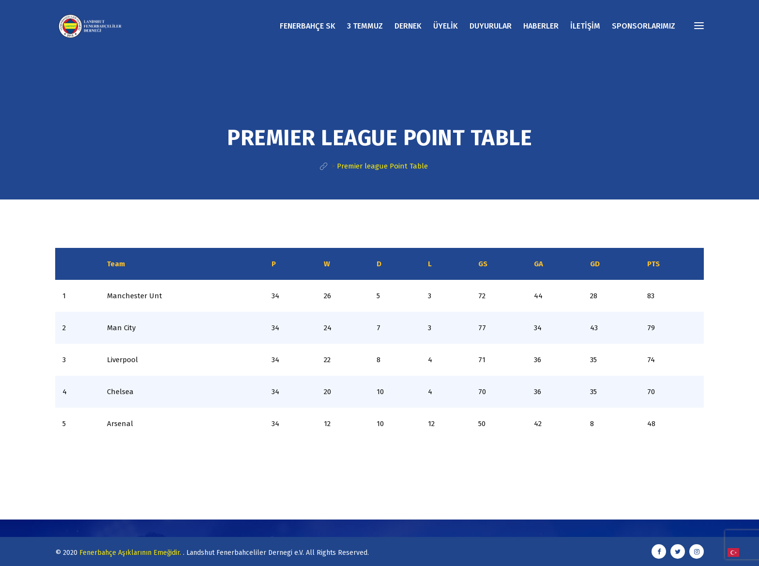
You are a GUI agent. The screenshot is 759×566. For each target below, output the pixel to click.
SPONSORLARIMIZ (643, 26)
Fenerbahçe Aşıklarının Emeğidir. (131, 553)
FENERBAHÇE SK (307, 26)
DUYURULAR (491, 26)
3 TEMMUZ (365, 26)
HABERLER (541, 26)
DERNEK (408, 26)
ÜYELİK (445, 26)
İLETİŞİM (585, 26)
